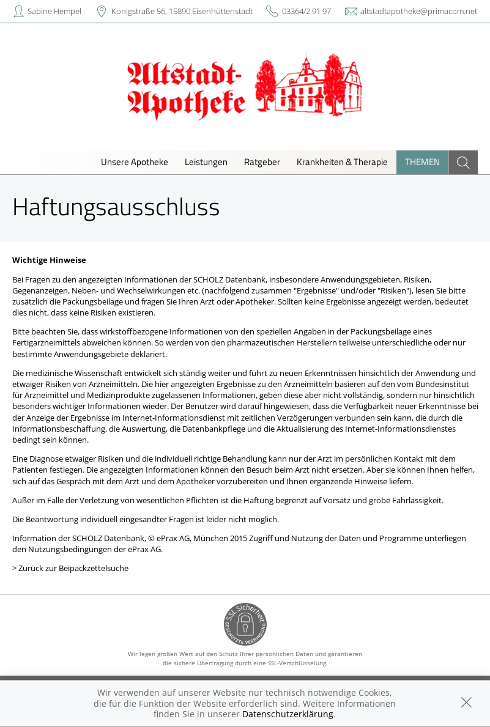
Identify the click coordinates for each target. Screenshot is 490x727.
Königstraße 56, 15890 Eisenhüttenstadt (182, 11)
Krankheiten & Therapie (342, 162)
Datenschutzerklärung (287, 714)
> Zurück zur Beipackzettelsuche (70, 568)
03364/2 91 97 (306, 11)
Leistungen (206, 162)
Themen (422, 162)
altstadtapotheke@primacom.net (418, 11)
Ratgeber (262, 162)
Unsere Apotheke (134, 162)
